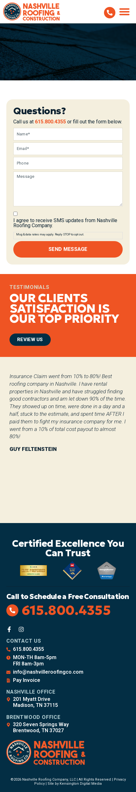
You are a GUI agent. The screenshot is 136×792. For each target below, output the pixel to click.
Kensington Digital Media (81, 784)
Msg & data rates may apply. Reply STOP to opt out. (50, 234)
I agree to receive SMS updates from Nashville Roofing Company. (65, 223)
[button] (124, 11)
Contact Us (23, 641)
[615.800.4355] (109, 12)
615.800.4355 (50, 122)
